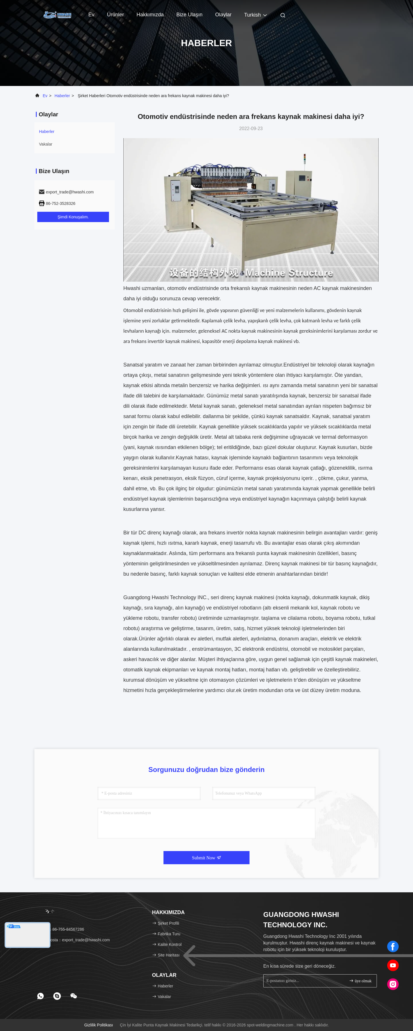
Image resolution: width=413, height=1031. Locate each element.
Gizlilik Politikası (98, 1025)
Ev (91, 14)
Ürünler (115, 14)
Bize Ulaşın (189, 14)
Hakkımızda (150, 14)
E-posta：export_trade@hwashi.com (74, 940)
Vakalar (45, 144)
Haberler (62, 95)
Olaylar (223, 14)
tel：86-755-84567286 (61, 929)
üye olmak (360, 980)
